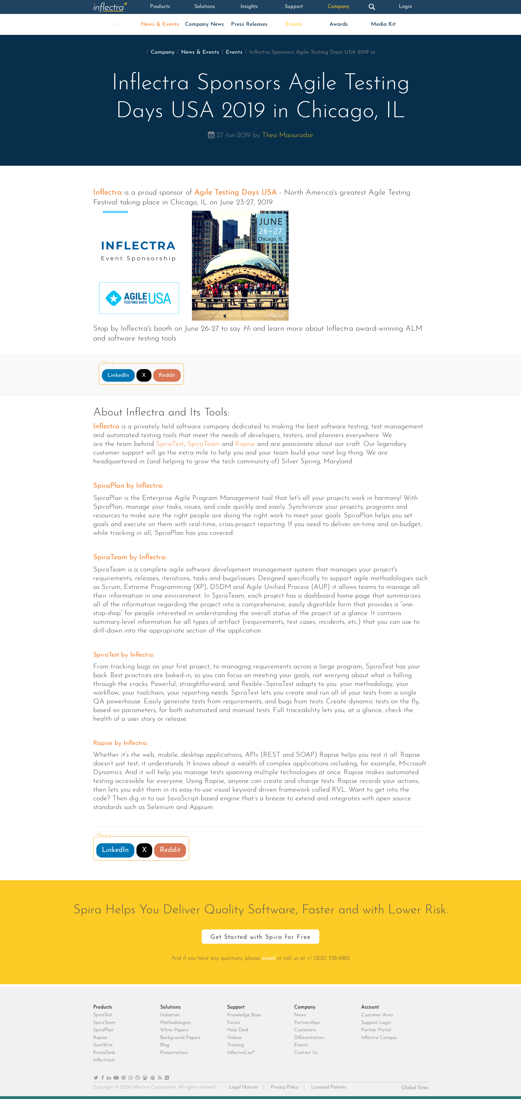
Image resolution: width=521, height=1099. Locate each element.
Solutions (204, 7)
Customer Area (377, 1015)
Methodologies (175, 1022)
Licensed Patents (328, 1087)
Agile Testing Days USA (235, 193)
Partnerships (307, 1022)
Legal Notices (243, 1087)
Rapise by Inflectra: (120, 743)
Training (235, 1045)
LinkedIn (118, 375)
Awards (338, 24)
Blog (164, 1045)
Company (338, 7)
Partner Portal (376, 1030)
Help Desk (237, 1030)
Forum (233, 1022)
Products (160, 7)
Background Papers (180, 1037)
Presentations (174, 1052)
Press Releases (249, 24)
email (268, 958)
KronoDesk (104, 1052)
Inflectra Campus (379, 1037)
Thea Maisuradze (287, 135)
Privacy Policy (284, 1087)
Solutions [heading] (170, 1007)
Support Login (376, 1022)
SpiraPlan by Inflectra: (128, 486)
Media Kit (383, 24)
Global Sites (414, 1088)
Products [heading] (102, 1007)
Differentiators (309, 1037)
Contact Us (306, 1052)
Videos (234, 1037)
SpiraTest (170, 444)
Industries (170, 1015)
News (300, 1015)
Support (294, 7)
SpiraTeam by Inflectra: (130, 557)
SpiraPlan (103, 1030)
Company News (204, 24)
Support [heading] (236, 1007)
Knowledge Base (244, 1015)
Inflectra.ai (104, 1060)
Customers (305, 1030)
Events (293, 24)
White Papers (174, 1030)
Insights (249, 7)
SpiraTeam (203, 444)
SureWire (103, 1045)
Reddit (167, 375)
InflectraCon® (241, 1052)
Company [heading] (304, 1007)
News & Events (160, 24)
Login (405, 7)
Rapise (245, 444)
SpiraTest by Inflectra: (123, 655)
